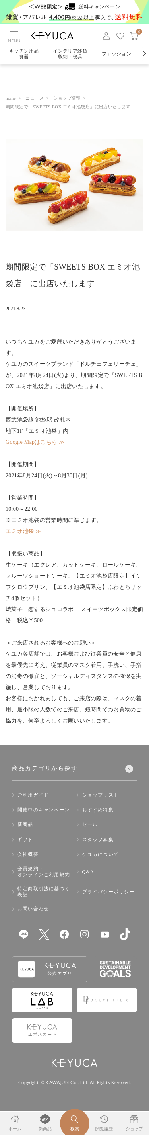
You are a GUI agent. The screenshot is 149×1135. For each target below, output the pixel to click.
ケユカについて (100, 854)
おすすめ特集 (98, 810)
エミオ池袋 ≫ (23, 531)
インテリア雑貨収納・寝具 (70, 53)
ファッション (116, 54)
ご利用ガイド (33, 795)
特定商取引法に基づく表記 (43, 891)
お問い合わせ (33, 909)
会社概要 (28, 854)
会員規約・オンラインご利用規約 (43, 871)
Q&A (88, 872)
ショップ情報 (66, 98)
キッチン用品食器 (24, 53)
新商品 (25, 824)
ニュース (34, 98)
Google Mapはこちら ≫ (35, 442)
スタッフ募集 (98, 839)
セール (90, 824)
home (11, 98)
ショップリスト (100, 795)
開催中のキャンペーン (43, 810)
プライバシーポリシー (108, 892)
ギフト (25, 839)
